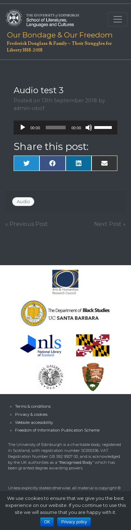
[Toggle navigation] (118, 19)
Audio (23, 201)
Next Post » (110, 224)
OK (47, 521)
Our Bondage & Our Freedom (58, 34)
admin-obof (29, 108)
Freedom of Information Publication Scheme (57, 430)
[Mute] (88, 127)
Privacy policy (74, 521)
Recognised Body (76, 462)
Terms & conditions (33, 406)
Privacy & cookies (31, 414)
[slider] (56, 127)
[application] (65, 128)
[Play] (22, 127)
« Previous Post (26, 224)
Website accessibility (34, 422)
